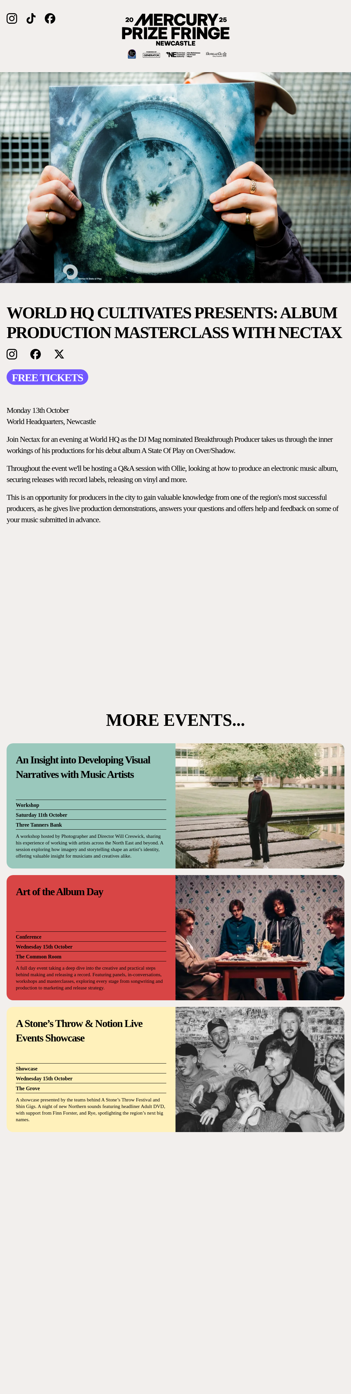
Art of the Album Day (59, 891)
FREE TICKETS (47, 378)
